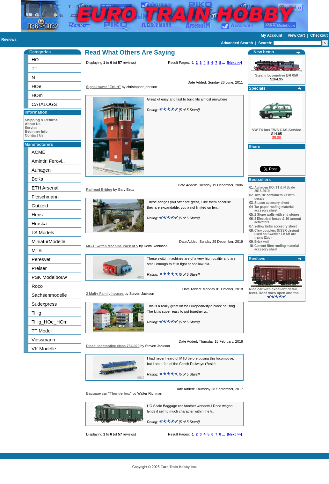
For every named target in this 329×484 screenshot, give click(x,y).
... (223, 62)
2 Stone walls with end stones (277, 214)
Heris (37, 214)
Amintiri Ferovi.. (48, 161)
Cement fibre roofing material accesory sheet (276, 247)
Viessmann (43, 339)
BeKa (37, 179)
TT (34, 68)
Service (31, 128)
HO (35, 59)
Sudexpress (44, 304)
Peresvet (41, 259)
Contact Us (34, 135)
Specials (257, 88)
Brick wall (261, 241)
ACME (38, 152)
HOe (36, 86)
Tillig (36, 313)
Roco (37, 286)
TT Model (42, 330)
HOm (37, 95)
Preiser (39, 268)
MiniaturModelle (48, 241)
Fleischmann (45, 196)
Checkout (319, 35)
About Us (32, 124)
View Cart (297, 35)
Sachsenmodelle (49, 295)
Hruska (39, 223)
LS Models (43, 232)
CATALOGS (44, 104)
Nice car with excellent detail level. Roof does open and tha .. (275, 291)
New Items (263, 51)
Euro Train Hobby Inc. (179, 467)
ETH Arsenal (45, 187)
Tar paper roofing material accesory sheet (274, 208)
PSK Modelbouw (49, 277)
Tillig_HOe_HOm (50, 321)
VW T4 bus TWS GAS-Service (276, 130)
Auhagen (41, 170)
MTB (37, 250)
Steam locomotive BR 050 (276, 75)
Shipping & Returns (41, 120)
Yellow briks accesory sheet (275, 226)
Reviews (9, 39)
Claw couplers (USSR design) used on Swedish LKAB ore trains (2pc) (276, 234)
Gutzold (40, 205)
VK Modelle (44, 348)
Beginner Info (36, 131)
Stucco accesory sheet (271, 203)
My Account (272, 35)
